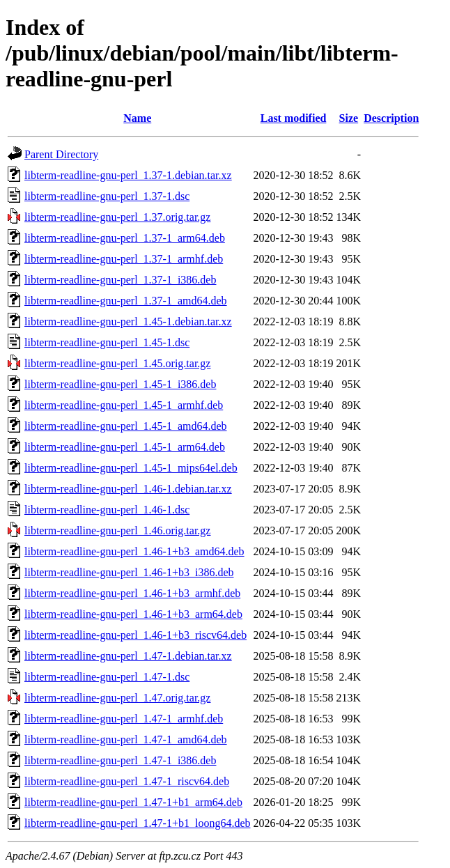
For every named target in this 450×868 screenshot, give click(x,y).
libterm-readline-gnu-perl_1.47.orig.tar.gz (117, 698)
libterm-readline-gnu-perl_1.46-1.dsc (106, 510)
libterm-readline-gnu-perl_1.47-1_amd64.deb (125, 739)
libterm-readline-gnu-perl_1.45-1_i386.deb (120, 384)
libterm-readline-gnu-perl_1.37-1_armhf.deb (123, 259)
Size (349, 118)
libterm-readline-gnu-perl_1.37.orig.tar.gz (117, 217)
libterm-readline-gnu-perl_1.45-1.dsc (106, 342)
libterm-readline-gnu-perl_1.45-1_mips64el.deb (131, 468)
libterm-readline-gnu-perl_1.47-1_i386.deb (120, 760)
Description (391, 118)
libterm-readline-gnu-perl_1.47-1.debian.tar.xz (128, 656)
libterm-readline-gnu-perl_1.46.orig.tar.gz (117, 530)
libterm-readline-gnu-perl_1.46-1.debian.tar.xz (128, 489)
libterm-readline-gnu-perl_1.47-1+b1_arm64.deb (133, 802)
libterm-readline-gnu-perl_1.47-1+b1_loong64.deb (137, 823)
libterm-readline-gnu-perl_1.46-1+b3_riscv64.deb (135, 635)
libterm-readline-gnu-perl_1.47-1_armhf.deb (123, 718)
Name (137, 118)
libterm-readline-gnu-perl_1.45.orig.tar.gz (117, 363)
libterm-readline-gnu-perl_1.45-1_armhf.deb (123, 405)
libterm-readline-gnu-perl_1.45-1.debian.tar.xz (128, 321)
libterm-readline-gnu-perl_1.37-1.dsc (106, 196)
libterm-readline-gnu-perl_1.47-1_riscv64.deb (126, 781)
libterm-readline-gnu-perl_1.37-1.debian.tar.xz (128, 175)
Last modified (294, 118)
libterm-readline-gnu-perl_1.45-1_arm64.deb (124, 447)
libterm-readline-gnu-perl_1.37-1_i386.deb (120, 280)
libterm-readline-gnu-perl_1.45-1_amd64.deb (125, 426)
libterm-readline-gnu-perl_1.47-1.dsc (106, 677)
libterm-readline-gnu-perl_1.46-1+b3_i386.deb (129, 572)
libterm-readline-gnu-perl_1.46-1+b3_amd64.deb (134, 551)
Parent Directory (61, 154)
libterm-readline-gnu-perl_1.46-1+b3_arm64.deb (133, 614)
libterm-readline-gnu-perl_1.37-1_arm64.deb (124, 238)
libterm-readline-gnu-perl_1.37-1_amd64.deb (125, 301)
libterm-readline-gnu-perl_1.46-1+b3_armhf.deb (132, 593)
